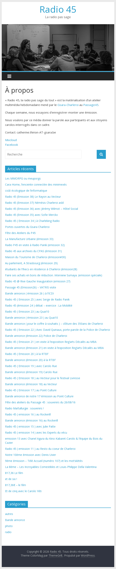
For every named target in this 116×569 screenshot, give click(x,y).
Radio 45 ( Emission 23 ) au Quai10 (27, 311)
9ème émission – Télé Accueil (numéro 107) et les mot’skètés (44, 461)
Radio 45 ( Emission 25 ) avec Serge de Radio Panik (37, 299)
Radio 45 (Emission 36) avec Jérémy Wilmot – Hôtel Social (41, 209)
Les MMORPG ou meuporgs (23, 178)
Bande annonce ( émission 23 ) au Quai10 (31, 317)
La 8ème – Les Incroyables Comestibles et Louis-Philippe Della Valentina (51, 467)
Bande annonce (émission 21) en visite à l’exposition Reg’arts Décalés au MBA (54, 348)
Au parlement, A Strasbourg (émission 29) (31, 263)
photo (9, 526)
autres (9, 514)
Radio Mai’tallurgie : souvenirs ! (24, 408)
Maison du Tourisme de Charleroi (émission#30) (35, 257)
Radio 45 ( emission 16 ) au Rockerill (28, 414)
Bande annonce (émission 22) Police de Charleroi (36, 336)
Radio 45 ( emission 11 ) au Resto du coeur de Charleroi (40, 449)
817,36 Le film (14, 473)
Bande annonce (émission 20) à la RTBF (30, 360)
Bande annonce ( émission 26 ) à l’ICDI (29, 293)
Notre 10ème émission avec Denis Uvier (30, 455)
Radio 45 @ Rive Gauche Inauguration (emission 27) (37, 281)
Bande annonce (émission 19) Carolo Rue (31, 372)
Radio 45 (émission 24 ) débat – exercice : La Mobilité (38, 305)
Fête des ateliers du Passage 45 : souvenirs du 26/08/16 (40, 402)
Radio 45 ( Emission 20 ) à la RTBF (27, 354)
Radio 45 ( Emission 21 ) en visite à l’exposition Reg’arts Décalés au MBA (51, 342)
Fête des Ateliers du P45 (20, 233)
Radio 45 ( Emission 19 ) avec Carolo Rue (31, 366)
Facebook (11, 145)
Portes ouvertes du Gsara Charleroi (27, 227)
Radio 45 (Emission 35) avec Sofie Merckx (31, 215)
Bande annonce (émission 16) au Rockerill (31, 420)
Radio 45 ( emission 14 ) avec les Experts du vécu (36, 432)
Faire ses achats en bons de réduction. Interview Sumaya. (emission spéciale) (53, 275)
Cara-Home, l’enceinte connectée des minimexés (36, 184)
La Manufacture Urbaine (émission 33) (29, 239)
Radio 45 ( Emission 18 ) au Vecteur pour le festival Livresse (42, 378)
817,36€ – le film (15, 485)
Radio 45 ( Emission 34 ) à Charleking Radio (32, 221)
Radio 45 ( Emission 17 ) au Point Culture (31, 390)
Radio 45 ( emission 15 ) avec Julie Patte (30, 426)
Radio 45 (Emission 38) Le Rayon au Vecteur (33, 196)
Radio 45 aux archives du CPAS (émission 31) (33, 251)
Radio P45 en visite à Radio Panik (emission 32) (35, 245)
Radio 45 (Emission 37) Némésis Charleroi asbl (34, 202)
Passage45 (90, 105)
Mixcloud (11, 140)
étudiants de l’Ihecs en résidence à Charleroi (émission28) (41, 269)
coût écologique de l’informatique (26, 190)
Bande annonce (15, 520)
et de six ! (11, 479)
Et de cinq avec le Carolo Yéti (23, 491)
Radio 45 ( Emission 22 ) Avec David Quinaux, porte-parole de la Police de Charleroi (57, 330)
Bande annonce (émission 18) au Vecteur (31, 384)
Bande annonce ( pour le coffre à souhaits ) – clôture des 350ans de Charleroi (54, 323)
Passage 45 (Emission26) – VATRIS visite (30, 287)
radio (8, 532)
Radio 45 (58, 9)
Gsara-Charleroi (68, 105)
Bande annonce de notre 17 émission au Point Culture (39, 396)
